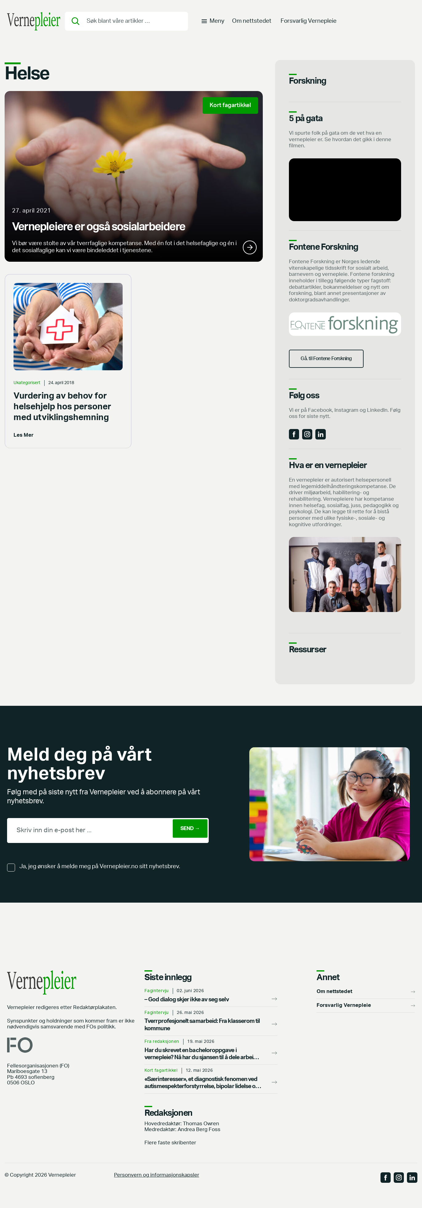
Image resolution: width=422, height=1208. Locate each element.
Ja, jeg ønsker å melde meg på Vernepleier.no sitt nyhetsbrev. (99, 880)
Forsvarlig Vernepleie (309, 23)
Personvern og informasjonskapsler (156, 1188)
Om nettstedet (251, 23)
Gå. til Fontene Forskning (334, 365)
